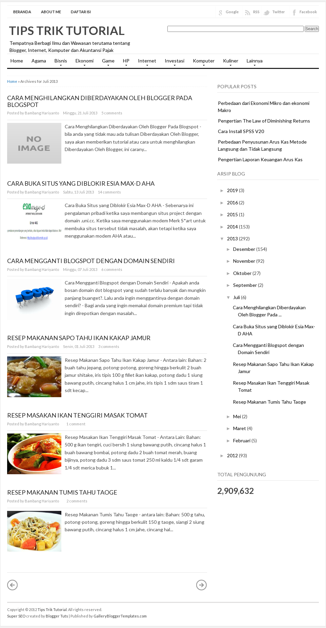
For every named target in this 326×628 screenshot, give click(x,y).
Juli (237, 297)
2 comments (76, 501)
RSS (256, 12)
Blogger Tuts (57, 616)
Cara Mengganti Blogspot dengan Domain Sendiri (91, 260)
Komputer (202, 63)
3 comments (108, 346)
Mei (237, 416)
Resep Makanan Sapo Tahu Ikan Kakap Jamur (78, 337)
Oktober (242, 273)
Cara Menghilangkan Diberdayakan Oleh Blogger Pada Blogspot (99, 101)
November (244, 261)
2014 (233, 226)
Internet (145, 63)
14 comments (109, 192)
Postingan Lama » (201, 584)
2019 (233, 190)
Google (232, 12)
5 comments (111, 113)
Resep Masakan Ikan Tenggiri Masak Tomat (77, 415)
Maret (240, 428)
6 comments (111, 269)
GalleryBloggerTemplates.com (120, 616)
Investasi (172, 63)
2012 (233, 455)
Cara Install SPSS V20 (241, 131)
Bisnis (59, 63)
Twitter (278, 12)
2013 (233, 238)
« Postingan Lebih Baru (12, 584)
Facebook (308, 12)
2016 (233, 202)
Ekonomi (83, 63)
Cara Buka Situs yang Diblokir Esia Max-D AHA (81, 183)
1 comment (75, 424)
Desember (244, 249)
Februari (242, 440)
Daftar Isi (81, 12)
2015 (233, 214)
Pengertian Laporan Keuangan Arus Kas (260, 159)
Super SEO (16, 616)
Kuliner (229, 63)
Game (107, 63)
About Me (51, 12)
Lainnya (253, 63)
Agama (39, 60)
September (245, 285)
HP (124, 63)
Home (17, 60)
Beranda (22, 12)
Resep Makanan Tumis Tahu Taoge (62, 492)
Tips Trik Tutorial (67, 30)
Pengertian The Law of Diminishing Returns (264, 121)
